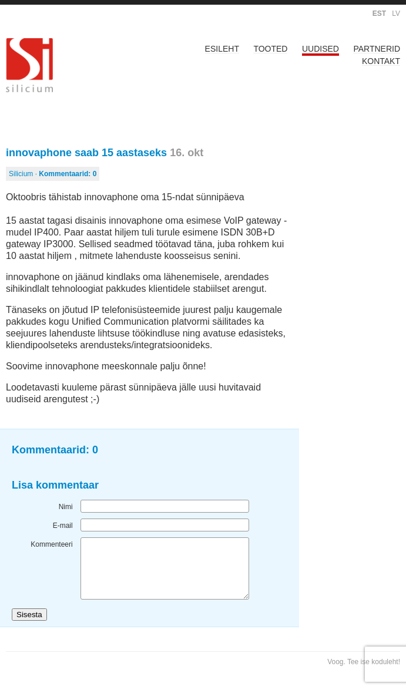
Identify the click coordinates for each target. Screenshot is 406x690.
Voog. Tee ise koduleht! (363, 662)
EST (379, 13)
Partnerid (376, 48)
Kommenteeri (51, 544)
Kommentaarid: (67, 174)
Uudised (320, 48)
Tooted (270, 48)
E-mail (63, 525)
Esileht (222, 48)
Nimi (66, 507)
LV (396, 13)
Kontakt (381, 61)
